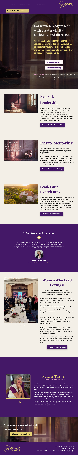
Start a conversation (21, 434)
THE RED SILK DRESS (69, 446)
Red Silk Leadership (54, 62)
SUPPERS (13, 4)
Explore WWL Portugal (57, 347)
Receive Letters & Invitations (17, 11)
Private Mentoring (54, 68)
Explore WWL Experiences (51, 214)
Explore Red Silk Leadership (52, 125)
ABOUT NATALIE (59, 446)
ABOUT (7, 4)
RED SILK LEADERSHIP (25, 4)
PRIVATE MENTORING (39, 4)
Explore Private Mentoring (52, 169)
